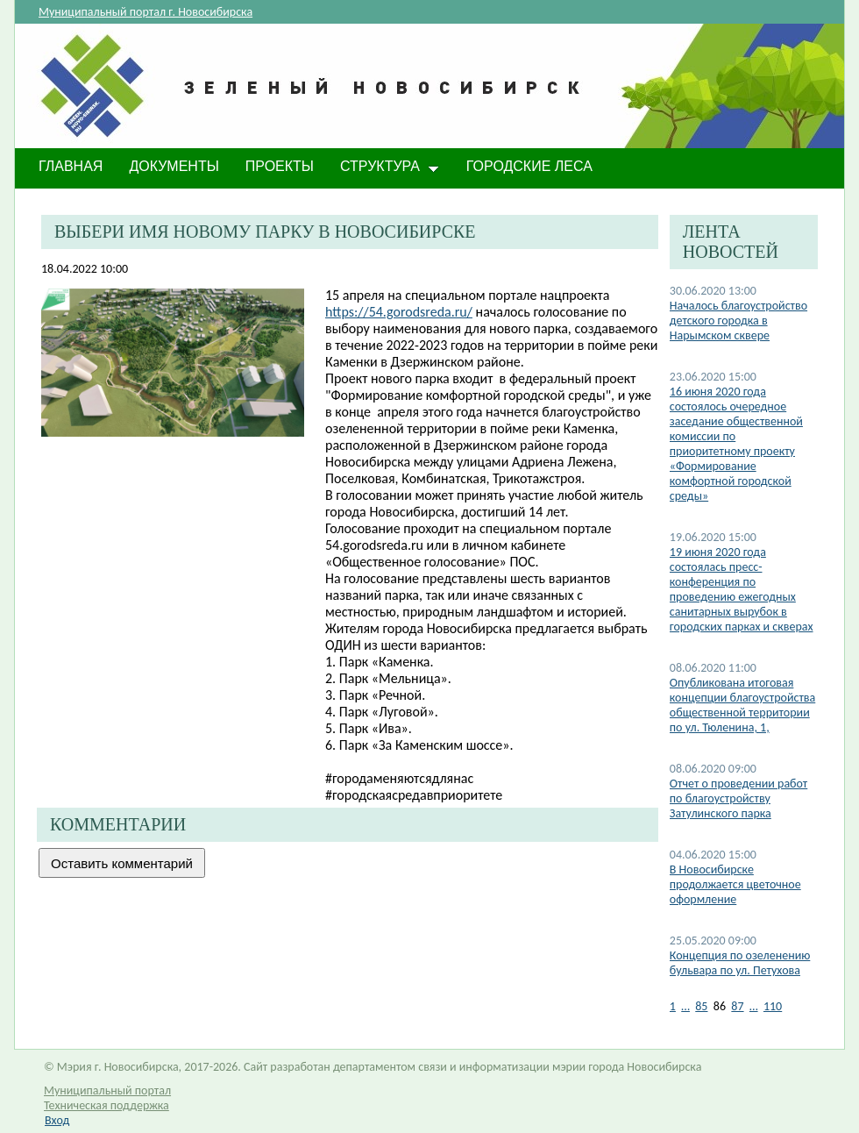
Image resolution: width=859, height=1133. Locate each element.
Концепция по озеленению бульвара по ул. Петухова (740, 963)
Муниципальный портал (107, 1090)
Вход (57, 1120)
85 (701, 1006)
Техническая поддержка (106, 1105)
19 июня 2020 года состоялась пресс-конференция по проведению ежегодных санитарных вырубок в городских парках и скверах (741, 589)
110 (772, 1006)
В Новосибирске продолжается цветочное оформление (735, 884)
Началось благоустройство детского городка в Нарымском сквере (738, 320)
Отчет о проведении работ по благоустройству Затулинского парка (738, 798)
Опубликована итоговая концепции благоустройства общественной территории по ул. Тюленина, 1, (742, 705)
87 (737, 1006)
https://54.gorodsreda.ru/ (398, 311)
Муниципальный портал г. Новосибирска (145, 11)
